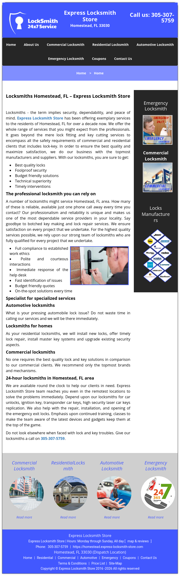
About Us (31, 44)
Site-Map (115, 563)
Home (11, 44)
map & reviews (139, 541)
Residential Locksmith (110, 44)
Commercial (66, 558)
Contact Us (123, 58)
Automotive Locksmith (155, 44)
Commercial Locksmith (65, 44)
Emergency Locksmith (66, 58)
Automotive (88, 558)
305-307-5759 (162, 17)
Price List (98, 563)
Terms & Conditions (72, 563)
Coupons (99, 58)
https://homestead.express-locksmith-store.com (108, 547)
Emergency (110, 558)
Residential (45, 558)
